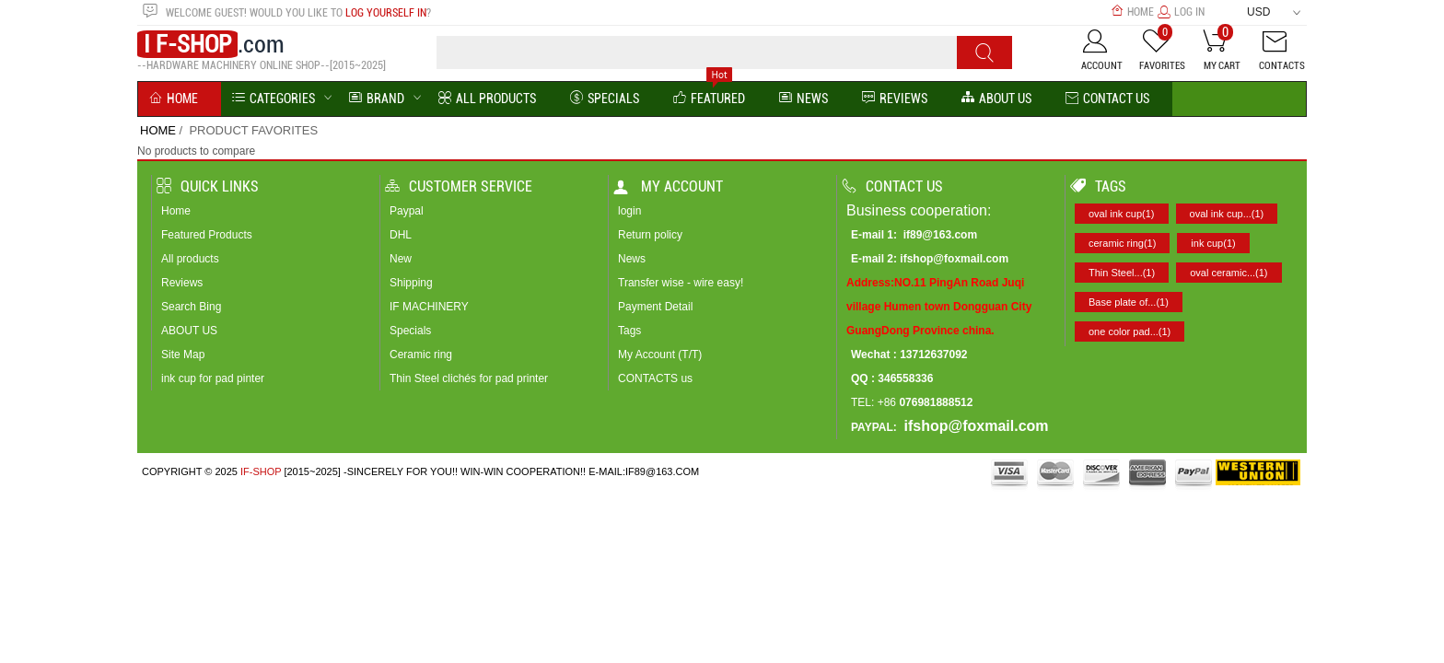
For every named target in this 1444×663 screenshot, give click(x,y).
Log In (1181, 12)
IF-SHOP (260, 471)
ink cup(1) (1213, 243)
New (401, 258)
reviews (894, 99)
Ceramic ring (421, 354)
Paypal (407, 210)
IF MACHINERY (429, 306)
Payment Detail (655, 306)
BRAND (376, 99)
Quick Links (208, 186)
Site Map (182, 354)
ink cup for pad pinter (212, 378)
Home (1132, 12)
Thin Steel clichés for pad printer (469, 378)
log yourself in (385, 12)
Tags (629, 330)
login (629, 210)
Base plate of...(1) (1129, 302)
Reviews (182, 282)
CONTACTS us (655, 378)
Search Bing (191, 306)
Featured (709, 99)
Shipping (411, 282)
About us (996, 99)
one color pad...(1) (1129, 331)
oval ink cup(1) (1122, 213)
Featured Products (206, 234)
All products (190, 258)
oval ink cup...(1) (1227, 213)
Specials (604, 99)
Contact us (892, 186)
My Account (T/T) (660, 354)
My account (668, 186)
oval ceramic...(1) (1228, 272)
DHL (401, 234)
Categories (273, 99)
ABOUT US (189, 330)
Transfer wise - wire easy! (680, 282)
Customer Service (458, 186)
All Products (487, 99)
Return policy (650, 234)
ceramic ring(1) (1122, 243)
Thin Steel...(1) (1122, 272)
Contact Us (1107, 99)
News (803, 99)
